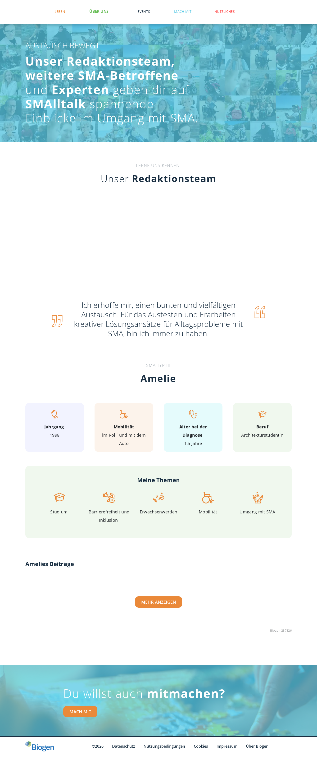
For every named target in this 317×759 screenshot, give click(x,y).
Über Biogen (257, 746)
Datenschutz (123, 746)
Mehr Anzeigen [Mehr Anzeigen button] (158, 602)
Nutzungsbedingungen (164, 746)
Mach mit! (183, 11)
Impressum (227, 746)
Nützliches (224, 11)
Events (143, 11)
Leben (60, 11)
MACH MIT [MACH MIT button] (80, 711)
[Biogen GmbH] (39, 746)
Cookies (201, 746)
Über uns (99, 11)
